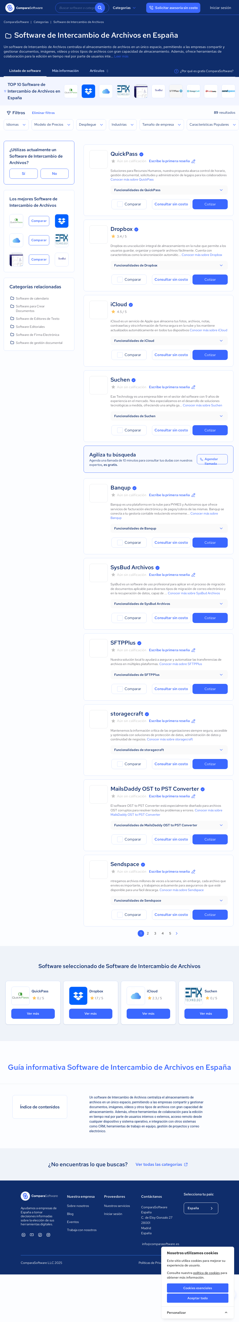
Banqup (121, 487)
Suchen (120, 379)
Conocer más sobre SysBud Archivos (194, 593)
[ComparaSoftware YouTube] (32, 1234)
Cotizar (210, 204)
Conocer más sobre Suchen (202, 405)
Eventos (73, 1222)
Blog (70, 1214)
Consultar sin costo (171, 204)
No (54, 173)
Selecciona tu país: (199, 1194)
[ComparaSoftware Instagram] (48, 1234)
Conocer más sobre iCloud (208, 330)
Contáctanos (151, 1196)
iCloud (119, 304)
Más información (65, 70)
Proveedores (114, 1196)
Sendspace (125, 864)
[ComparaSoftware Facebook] (40, 1234)
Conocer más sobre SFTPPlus (180, 664)
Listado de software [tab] (25, 70)
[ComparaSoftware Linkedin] (23, 1234)
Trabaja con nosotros (81, 1230)
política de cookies (206, 1273)
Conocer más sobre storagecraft (170, 739)
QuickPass (124, 153)
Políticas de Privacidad (154, 1263)
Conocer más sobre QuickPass (132, 179)
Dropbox (122, 228)
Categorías (125, 8)
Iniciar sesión (220, 7)
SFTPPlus (123, 642)
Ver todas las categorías (162, 1164)
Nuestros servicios (117, 1206)
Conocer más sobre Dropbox (202, 255)
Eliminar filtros (43, 113)
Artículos (99, 70)
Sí (23, 173)
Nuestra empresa (81, 1196)
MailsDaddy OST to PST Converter (155, 788)
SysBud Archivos (132, 567)
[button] (169, 190)
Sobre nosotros (78, 1206)
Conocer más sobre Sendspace (182, 890)
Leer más (121, 56)
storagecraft (127, 713)
